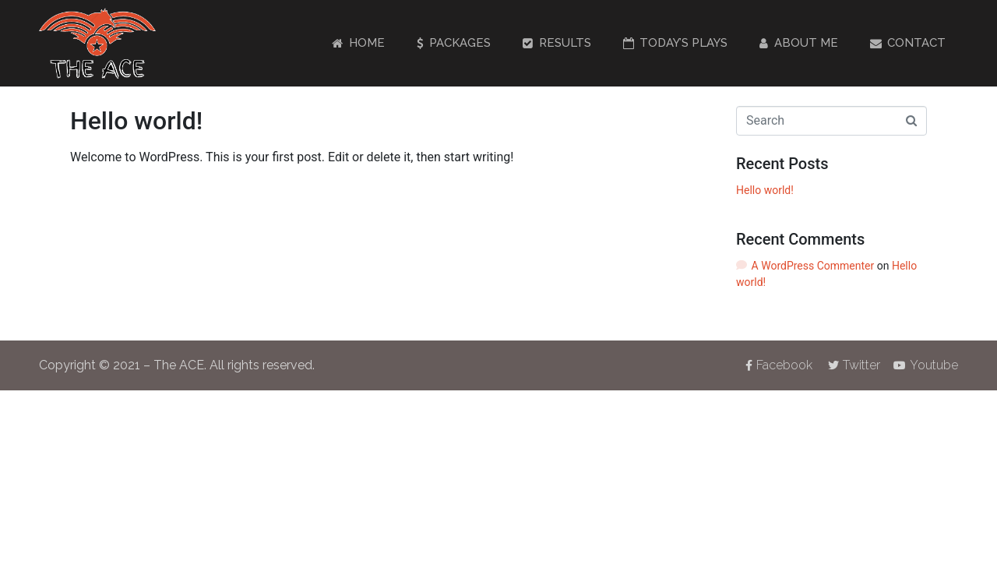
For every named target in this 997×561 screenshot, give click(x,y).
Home (358, 43)
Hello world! (136, 121)
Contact (908, 43)
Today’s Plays (675, 43)
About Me (798, 43)
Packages (454, 43)
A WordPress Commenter (813, 265)
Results (557, 43)
